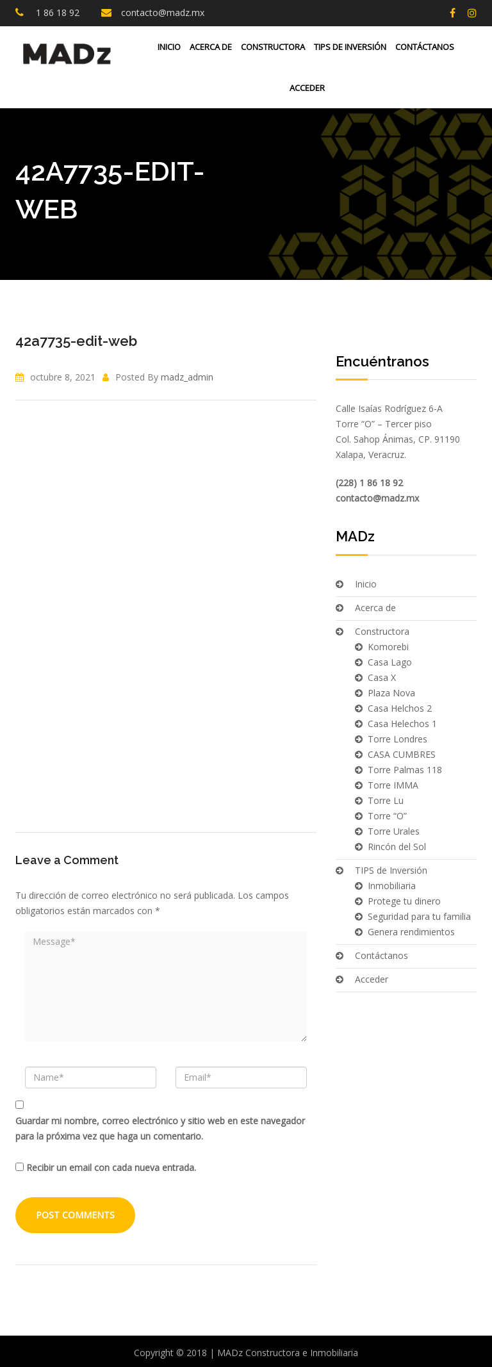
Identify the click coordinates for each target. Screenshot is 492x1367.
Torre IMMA (393, 785)
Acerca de (211, 47)
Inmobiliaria (392, 886)
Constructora (273, 47)
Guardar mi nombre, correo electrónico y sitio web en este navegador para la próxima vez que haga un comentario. (160, 1128)
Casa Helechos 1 (402, 723)
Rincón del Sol (397, 846)
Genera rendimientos (411, 932)
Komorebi (388, 647)
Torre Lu (386, 800)
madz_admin (187, 377)
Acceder (306, 88)
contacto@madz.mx (162, 12)
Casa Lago (390, 662)
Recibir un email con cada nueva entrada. (111, 1167)
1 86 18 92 (56, 12)
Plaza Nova (391, 693)
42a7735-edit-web (76, 340)
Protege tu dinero (404, 901)
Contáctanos (424, 47)
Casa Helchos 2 (400, 708)
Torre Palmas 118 (405, 770)
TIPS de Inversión (350, 47)
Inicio (169, 47)
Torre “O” (387, 816)
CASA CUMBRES (402, 754)
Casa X (382, 677)
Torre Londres (397, 739)
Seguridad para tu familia (419, 916)
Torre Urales (394, 831)
